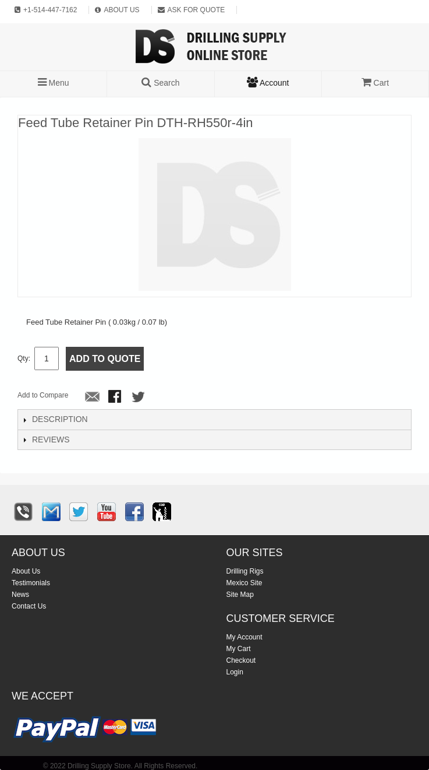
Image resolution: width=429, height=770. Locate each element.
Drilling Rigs (245, 571)
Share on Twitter (139, 397)
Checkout (241, 660)
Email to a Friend (92, 397)
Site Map (240, 594)
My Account (244, 637)
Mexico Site (244, 583)
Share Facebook (115, 397)
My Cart (238, 649)
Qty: (23, 358)
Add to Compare (42, 395)
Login (234, 672)
